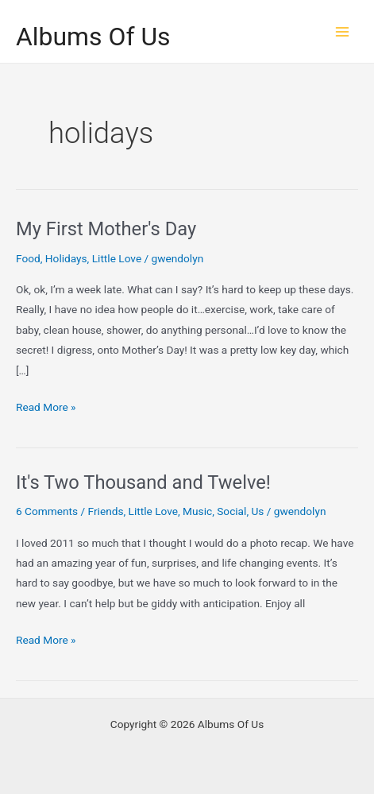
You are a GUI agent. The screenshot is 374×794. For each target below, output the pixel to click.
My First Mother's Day (106, 229)
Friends (106, 511)
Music (197, 511)
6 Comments (47, 511)
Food (28, 258)
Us (257, 511)
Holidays (66, 258)
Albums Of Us (93, 36)
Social (231, 511)
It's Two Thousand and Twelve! (143, 482)
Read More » (46, 407)
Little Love (116, 258)
